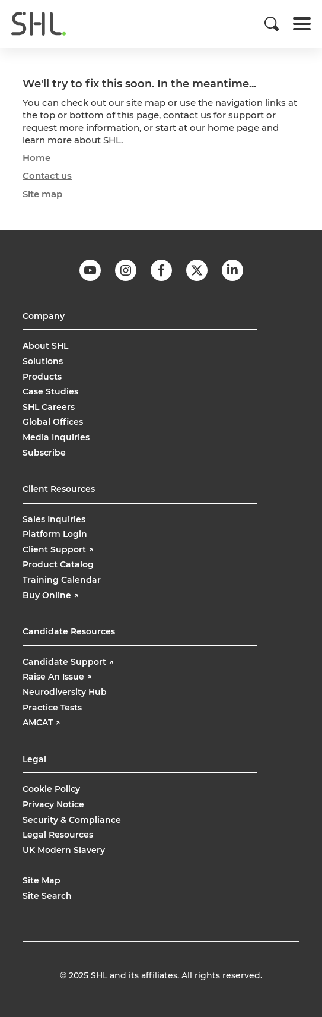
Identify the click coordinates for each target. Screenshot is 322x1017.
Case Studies (50, 391)
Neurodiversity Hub (65, 692)
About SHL (45, 345)
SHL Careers (49, 407)
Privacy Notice (53, 804)
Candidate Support (68, 661)
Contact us (47, 175)
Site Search (47, 895)
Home (36, 157)
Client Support (58, 549)
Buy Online (52, 595)
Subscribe (44, 452)
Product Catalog (58, 564)
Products (42, 376)
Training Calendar (62, 579)
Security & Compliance (72, 819)
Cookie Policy (51, 789)
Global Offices (53, 421)
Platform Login (55, 534)
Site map (42, 194)
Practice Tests (52, 707)
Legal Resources (58, 834)
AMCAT (41, 722)
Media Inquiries (56, 437)
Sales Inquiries (54, 519)
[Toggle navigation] (302, 23)
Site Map (41, 880)
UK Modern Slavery (64, 850)
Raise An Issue (57, 676)
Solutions (43, 361)
